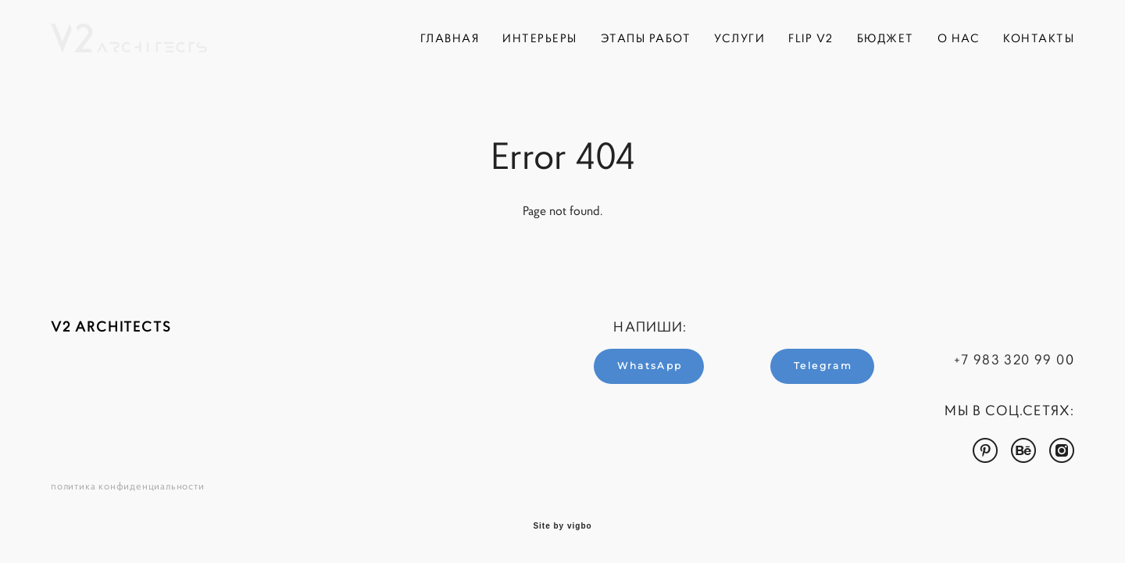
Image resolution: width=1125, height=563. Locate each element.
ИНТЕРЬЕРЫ (539, 38)
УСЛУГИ (739, 38)
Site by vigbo (562, 526)
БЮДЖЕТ (885, 38)
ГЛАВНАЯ (450, 38)
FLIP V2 (811, 38)
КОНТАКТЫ (1038, 38)
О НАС (959, 38)
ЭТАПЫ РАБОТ (646, 38)
